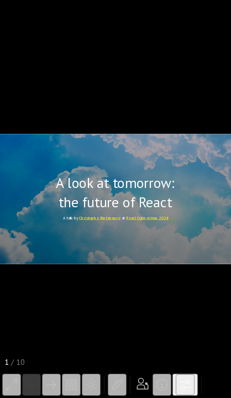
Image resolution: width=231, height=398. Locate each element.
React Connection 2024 (147, 218)
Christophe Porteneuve (99, 218)
